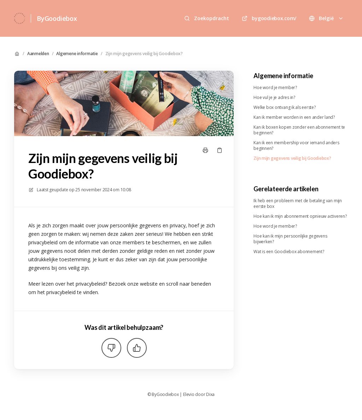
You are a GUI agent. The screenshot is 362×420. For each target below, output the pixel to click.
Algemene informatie (77, 54)
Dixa (210, 394)
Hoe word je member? (275, 88)
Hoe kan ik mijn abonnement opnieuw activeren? (299, 216)
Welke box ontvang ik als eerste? (284, 107)
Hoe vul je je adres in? (274, 97)
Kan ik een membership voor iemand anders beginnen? (296, 145)
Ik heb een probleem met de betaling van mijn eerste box (297, 203)
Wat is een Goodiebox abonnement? (288, 252)
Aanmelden (38, 54)
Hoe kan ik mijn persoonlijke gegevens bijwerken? (290, 239)
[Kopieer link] (219, 150)
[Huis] (19, 18)
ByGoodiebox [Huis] (57, 18)
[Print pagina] (205, 150)
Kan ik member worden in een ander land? (294, 117)
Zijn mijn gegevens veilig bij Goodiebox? (144, 54)
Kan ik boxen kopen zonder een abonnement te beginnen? (299, 130)
